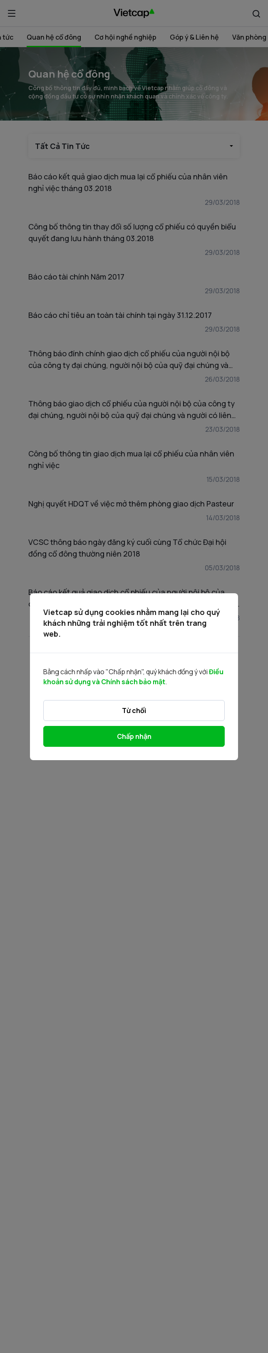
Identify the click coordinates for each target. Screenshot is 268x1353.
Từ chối (134, 710)
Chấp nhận (134, 736)
